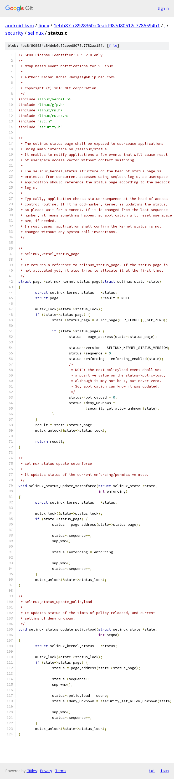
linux (43, 25)
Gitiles (32, 770)
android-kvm (19, 25)
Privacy (46, 770)
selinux (36, 33)
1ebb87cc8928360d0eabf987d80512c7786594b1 (107, 25)
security (14, 33)
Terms (60, 770)
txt (152, 770)
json (164, 770)
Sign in (163, 8)
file (113, 45)
